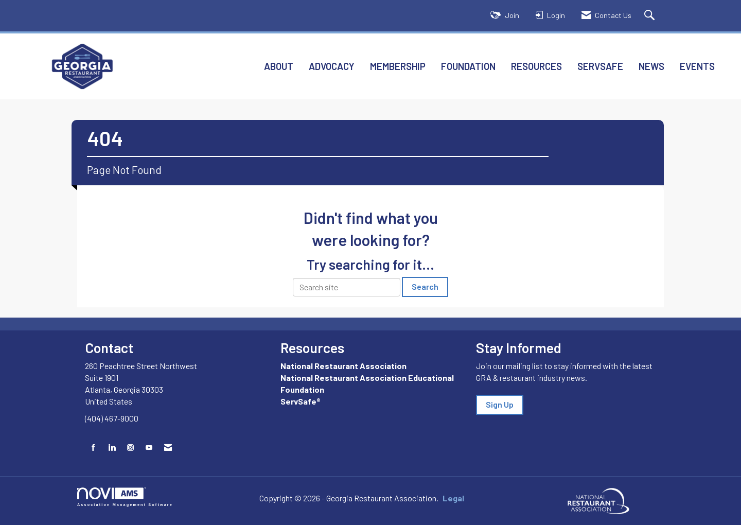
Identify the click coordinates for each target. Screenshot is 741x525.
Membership (398, 66)
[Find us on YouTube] (148, 448)
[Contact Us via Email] (168, 448)
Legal (453, 498)
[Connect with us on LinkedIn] (111, 448)
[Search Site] (650, 15)
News (651, 66)
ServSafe (600, 66)
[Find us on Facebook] (93, 448)
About (278, 66)
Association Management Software (125, 496)
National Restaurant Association (343, 366)
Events (697, 66)
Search (425, 286)
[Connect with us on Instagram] (130, 448)
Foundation (468, 66)
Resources (536, 66)
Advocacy (332, 66)
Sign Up (500, 404)
